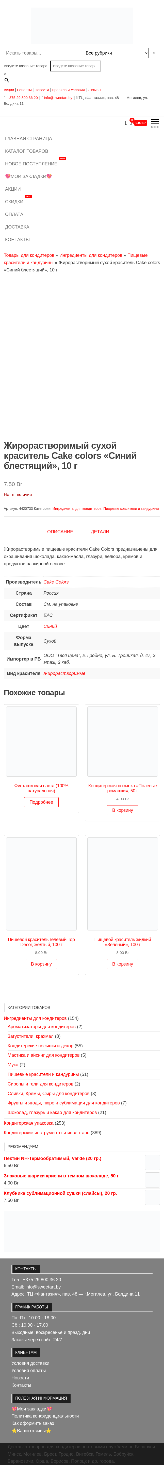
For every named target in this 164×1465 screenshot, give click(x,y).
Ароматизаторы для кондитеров (42, 1026)
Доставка (17, 227)
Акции (9, 90)
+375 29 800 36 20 (22, 98)
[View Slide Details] (82, 1231)
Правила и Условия (68, 90)
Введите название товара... (27, 66)
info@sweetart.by (58, 98)
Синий (50, 626)
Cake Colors (56, 582)
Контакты (17, 239)
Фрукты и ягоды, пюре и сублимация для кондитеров (64, 1102)
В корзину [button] (122, 810)
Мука (13, 1064)
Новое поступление (35, 162)
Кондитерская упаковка (29, 1123)
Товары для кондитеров (29, 255)
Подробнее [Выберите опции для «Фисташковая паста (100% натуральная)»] (41, 802)
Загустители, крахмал (31, 1036)
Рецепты (25, 90)
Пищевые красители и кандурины (131, 509)
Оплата (14, 214)
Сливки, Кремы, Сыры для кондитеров (49, 1093)
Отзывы (94, 90)
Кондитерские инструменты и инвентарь (46, 1132)
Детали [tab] (100, 531)
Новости (42, 90)
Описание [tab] (60, 531)
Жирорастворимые (64, 673)
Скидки (18, 199)
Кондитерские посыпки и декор (40, 1045)
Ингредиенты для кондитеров (90, 255)
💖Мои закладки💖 (28, 176)
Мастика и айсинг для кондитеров (43, 1055)
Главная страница (28, 138)
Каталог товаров (26, 151)
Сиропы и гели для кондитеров (40, 1084)
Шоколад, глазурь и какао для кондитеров (52, 1112)
